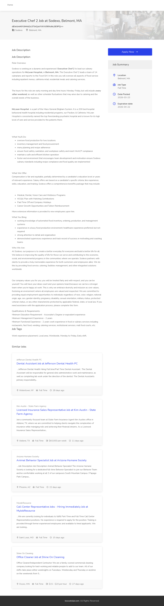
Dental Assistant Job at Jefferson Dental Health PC (47, 363)
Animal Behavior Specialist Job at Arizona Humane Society (51, 460)
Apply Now (130, 51)
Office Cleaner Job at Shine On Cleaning (40, 557)
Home (10, 4)
